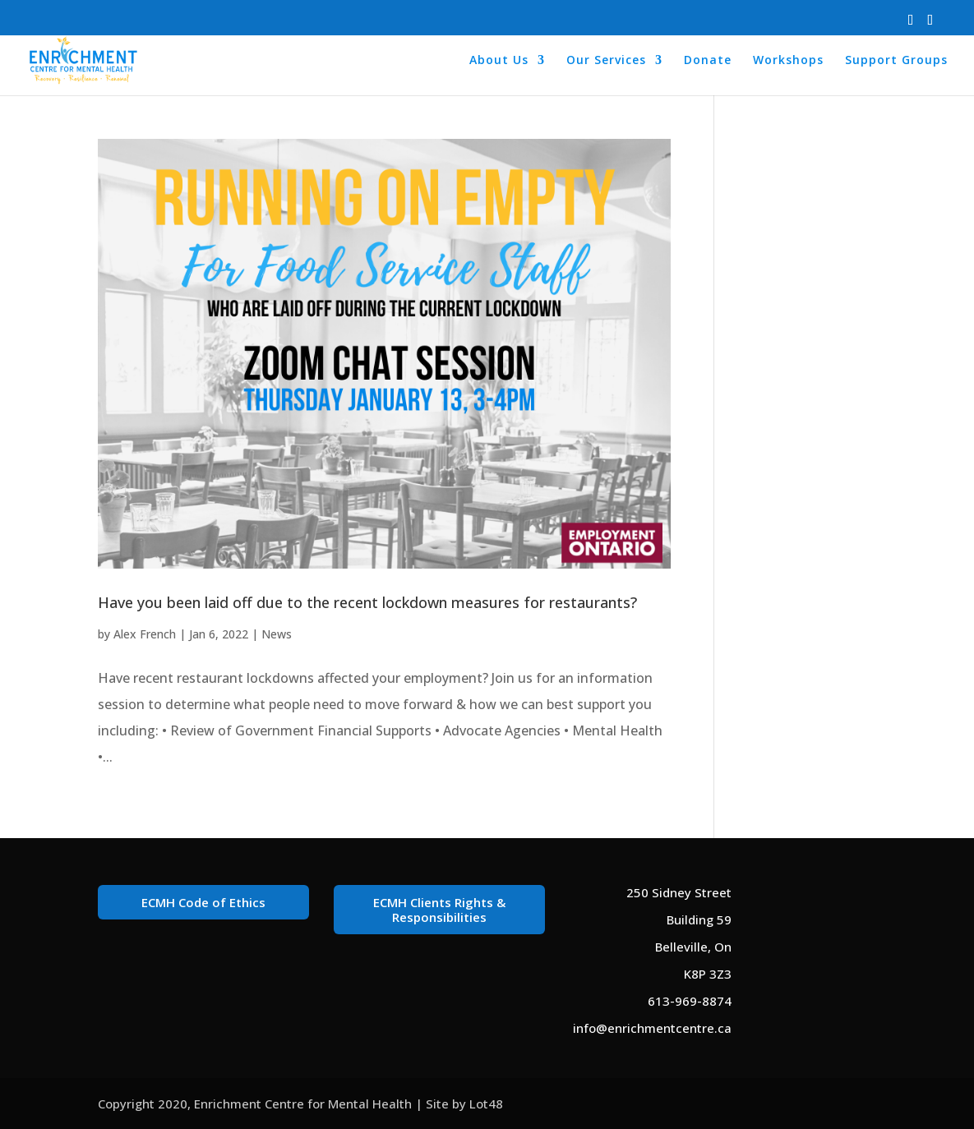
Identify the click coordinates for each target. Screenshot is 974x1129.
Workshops (788, 60)
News (276, 634)
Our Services (606, 60)
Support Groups (896, 60)
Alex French (144, 634)
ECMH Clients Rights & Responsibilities (439, 909)
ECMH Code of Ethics (203, 902)
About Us (499, 60)
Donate (708, 60)
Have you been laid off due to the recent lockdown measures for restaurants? (367, 602)
